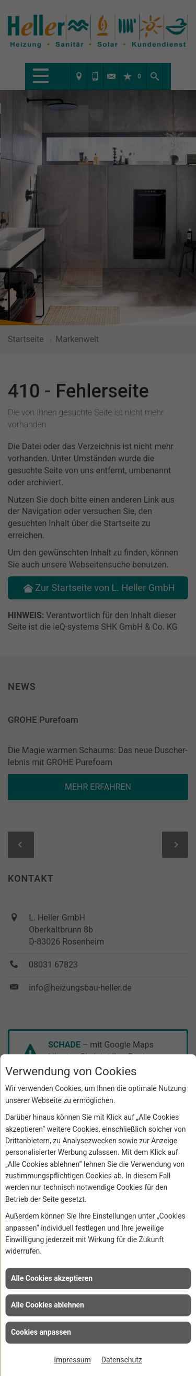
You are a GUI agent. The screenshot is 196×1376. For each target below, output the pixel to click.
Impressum (72, 1360)
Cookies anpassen (41, 1332)
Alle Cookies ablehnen (47, 1305)
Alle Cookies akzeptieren (52, 1278)
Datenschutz (121, 1360)
